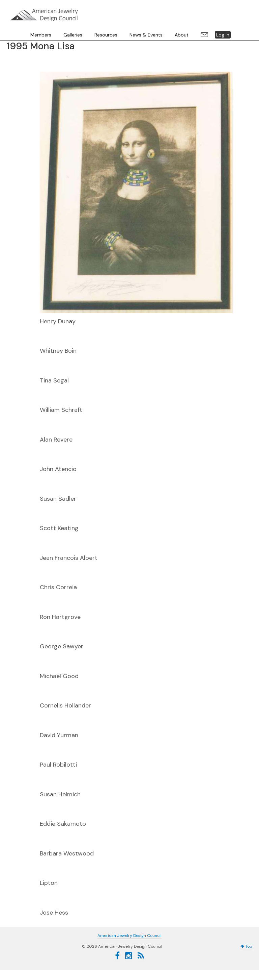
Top (246, 946)
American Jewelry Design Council (44, 15)
